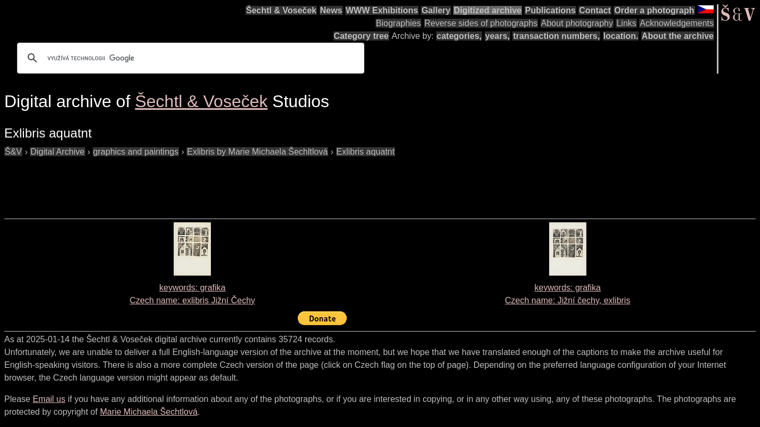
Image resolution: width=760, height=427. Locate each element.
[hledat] (189, 58)
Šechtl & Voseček (281, 10)
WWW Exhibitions (382, 10)
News (331, 10)
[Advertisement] (198, 182)
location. (621, 36)
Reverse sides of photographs (481, 23)
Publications (550, 10)
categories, (459, 36)
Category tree (361, 36)
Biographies (398, 23)
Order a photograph (654, 10)
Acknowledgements (677, 23)
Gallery (435, 10)
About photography (577, 23)
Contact (595, 10)
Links (626, 23)
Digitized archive (487, 10)
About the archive (678, 36)
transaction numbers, (556, 36)
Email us (48, 399)
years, (497, 36)
